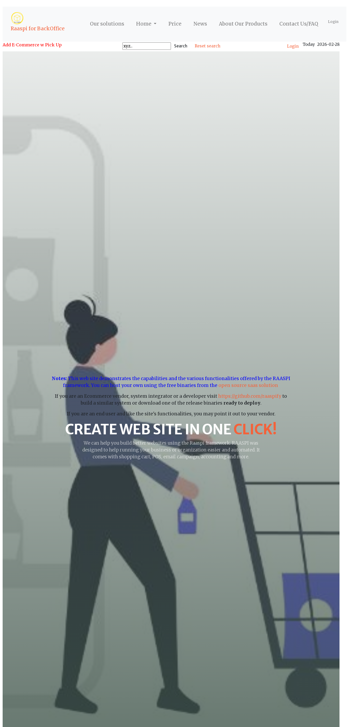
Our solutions (107, 24)
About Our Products (243, 24)
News (200, 24)
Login (333, 21)
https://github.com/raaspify (249, 396)
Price (174, 24)
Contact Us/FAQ (298, 24)
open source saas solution (248, 385)
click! (255, 429)
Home (144, 24)
